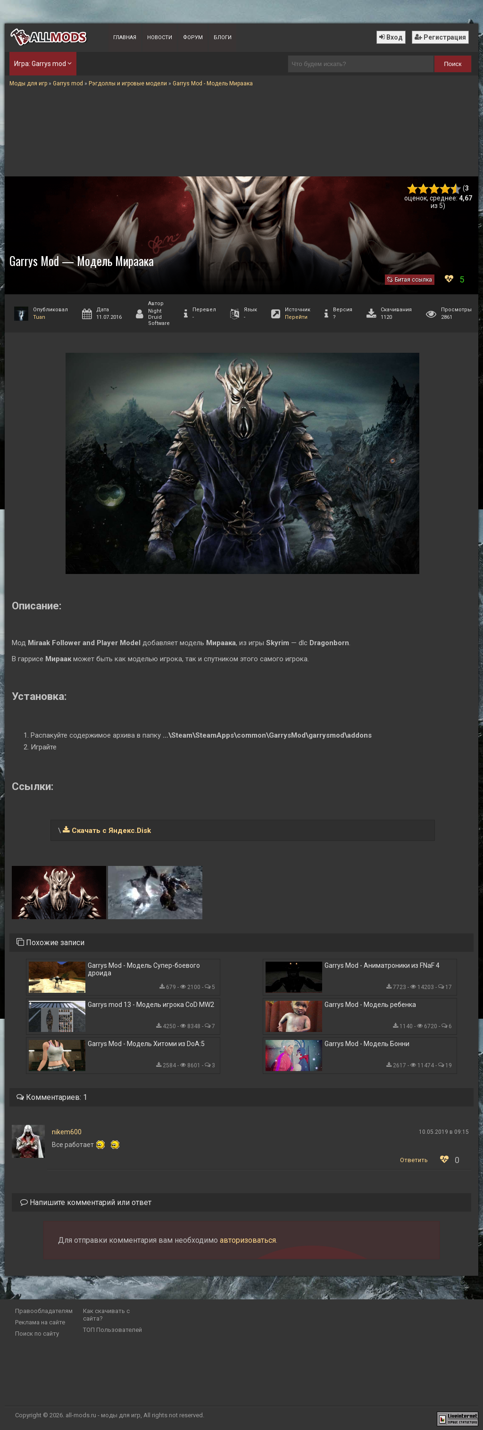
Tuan (39, 317)
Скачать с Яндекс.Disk (111, 830)
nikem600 (67, 1132)
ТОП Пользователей (112, 1329)
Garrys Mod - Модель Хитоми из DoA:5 (146, 1044)
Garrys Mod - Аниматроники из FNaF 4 (382, 965)
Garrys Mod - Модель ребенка (370, 1004)
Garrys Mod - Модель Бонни (367, 1044)
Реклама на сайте (40, 1322)
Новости (159, 37)
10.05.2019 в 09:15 (444, 1132)
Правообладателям (44, 1310)
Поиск (452, 63)
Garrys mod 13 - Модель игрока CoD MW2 (151, 1004)
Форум (193, 37)
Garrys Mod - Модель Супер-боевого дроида (144, 969)
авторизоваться (248, 1240)
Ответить (414, 1160)
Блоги (223, 37)
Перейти (296, 317)
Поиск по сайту (37, 1333)
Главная (124, 37)
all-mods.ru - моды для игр (103, 1415)
